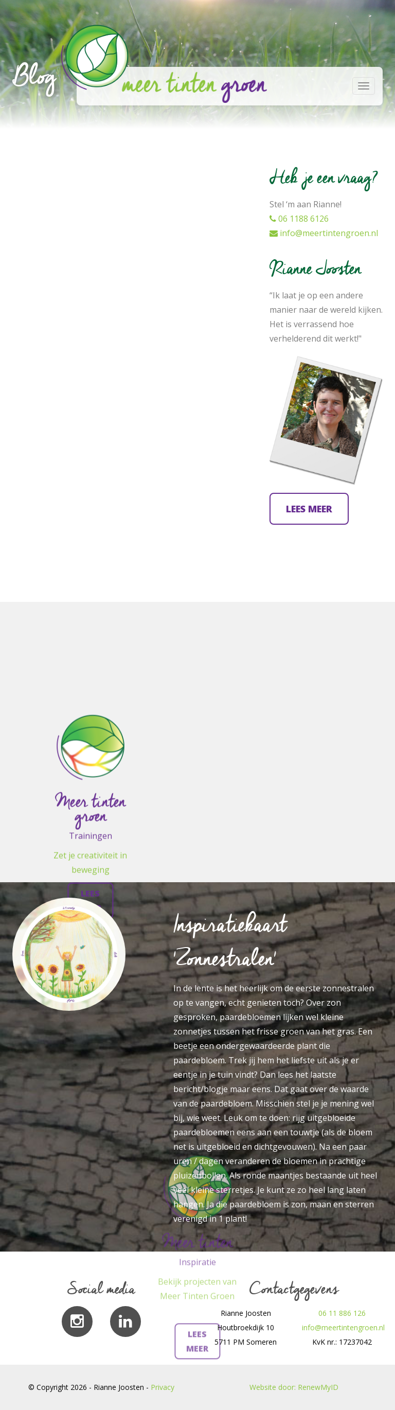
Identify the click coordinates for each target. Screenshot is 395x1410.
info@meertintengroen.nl (324, 233)
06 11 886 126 (342, 1313)
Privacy (162, 1387)
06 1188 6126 (299, 218)
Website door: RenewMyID (293, 1387)
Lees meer (309, 509)
